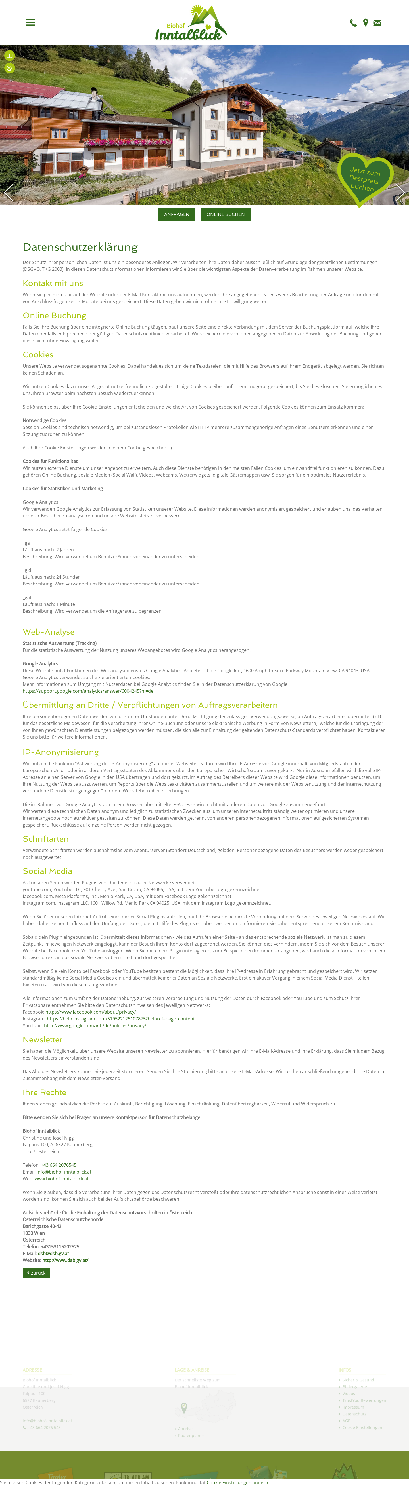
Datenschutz (354, 1458)
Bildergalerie (355, 1431)
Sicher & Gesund (358, 1424)
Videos (349, 1438)
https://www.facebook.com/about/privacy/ (90, 1012)
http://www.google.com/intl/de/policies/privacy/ (95, 1025)
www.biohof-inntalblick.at (62, 1179)
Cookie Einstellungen (362, 1472)
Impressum (353, 1452)
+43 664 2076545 (60, 1165)
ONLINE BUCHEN (225, 214)
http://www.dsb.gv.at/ (65, 1260)
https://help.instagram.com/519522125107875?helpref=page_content (121, 1019)
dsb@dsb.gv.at (53, 1253)
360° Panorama (9, 68)
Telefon (353, 22)
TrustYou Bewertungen (364, 1445)
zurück (38, 1273)
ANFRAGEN (176, 214)
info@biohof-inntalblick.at (64, 1172)
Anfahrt (365, 22)
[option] (204, 125)
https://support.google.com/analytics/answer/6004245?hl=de (88, 691)
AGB (346, 1465)
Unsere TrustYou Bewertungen (9, 55)
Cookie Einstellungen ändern (237, 1482)
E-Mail (377, 22)
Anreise (185, 1473)
